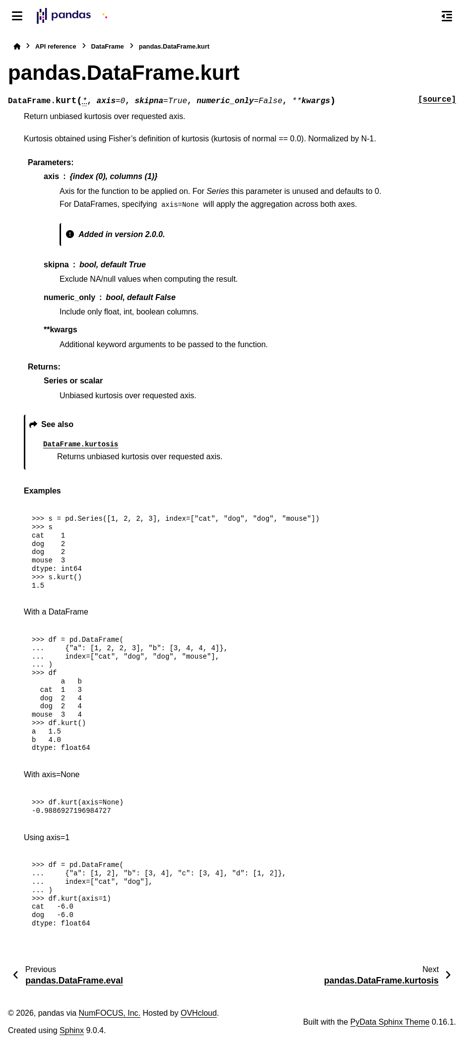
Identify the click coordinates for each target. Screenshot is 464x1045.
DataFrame (107, 46)
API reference (55, 46)
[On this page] (447, 15)
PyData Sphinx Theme (390, 1022)
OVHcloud (199, 1013)
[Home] (16, 46)
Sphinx (72, 1030)
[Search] (426, 16)
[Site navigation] (17, 15)
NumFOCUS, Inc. (109, 1013)
